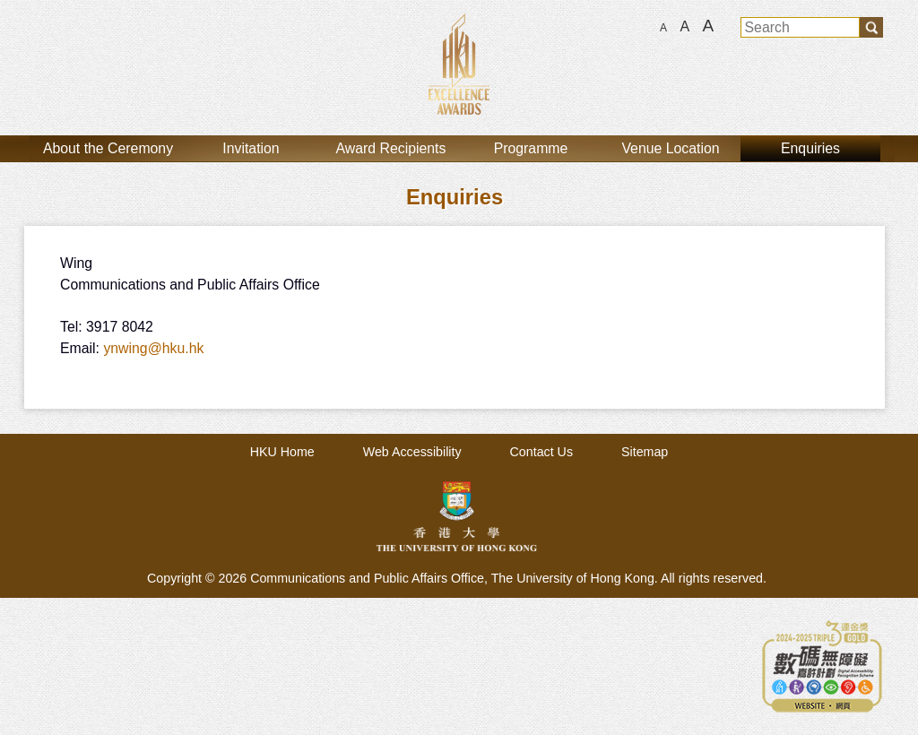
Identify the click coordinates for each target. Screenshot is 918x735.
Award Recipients (391, 148)
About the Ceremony (108, 148)
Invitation (250, 148)
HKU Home (282, 452)
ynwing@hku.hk (153, 348)
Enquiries (810, 148)
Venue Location (670, 148)
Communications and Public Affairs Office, (370, 578)
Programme (531, 148)
